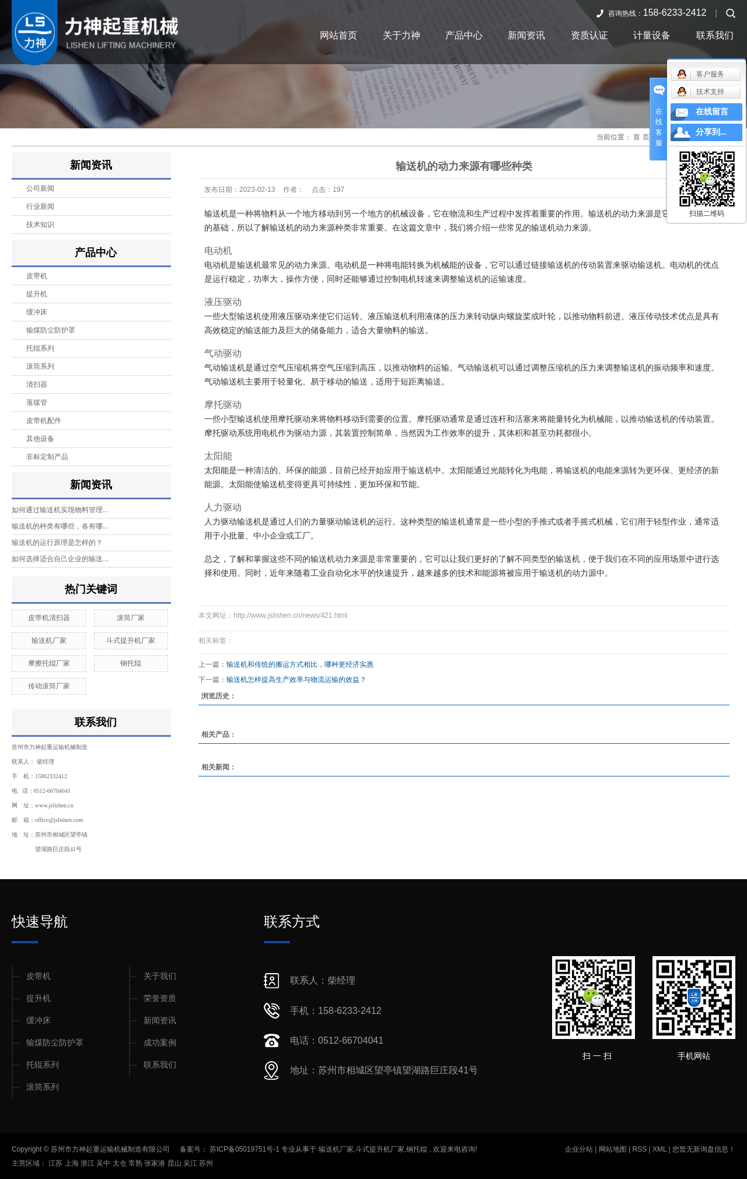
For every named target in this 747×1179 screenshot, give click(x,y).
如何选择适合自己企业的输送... (60, 559)
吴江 (191, 1163)
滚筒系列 (40, 366)
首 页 (641, 137)
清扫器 (36, 384)
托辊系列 (40, 348)
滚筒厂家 (131, 618)
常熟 (136, 1163)
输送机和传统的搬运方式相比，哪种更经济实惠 (300, 664)
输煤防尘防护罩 (50, 330)
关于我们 (160, 976)
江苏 (56, 1163)
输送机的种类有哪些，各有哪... (60, 526)
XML (659, 1149)
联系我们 (715, 35)
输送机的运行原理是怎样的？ (57, 542)
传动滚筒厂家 (49, 686)
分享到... (711, 132)
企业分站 (579, 1149)
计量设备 (652, 35)
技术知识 (40, 225)
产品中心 (464, 35)
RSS (639, 1149)
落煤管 (36, 402)
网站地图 (614, 1149)
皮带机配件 (43, 421)
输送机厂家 (49, 640)
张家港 (155, 1163)
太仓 (120, 1163)
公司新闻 (40, 188)
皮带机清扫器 (49, 618)
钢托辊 (130, 663)
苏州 (206, 1163)
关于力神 (401, 35)
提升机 (36, 294)
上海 (73, 1163)
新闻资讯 (526, 35)
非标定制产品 (47, 457)
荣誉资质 (160, 998)
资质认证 (589, 35)
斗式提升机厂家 (130, 640)
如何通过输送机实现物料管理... (60, 510)
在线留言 (712, 111)
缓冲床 (36, 312)
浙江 (88, 1163)
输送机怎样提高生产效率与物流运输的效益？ (296, 680)
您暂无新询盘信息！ (703, 1149)
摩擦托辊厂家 (49, 663)
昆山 (175, 1163)
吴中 (104, 1163)
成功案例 (160, 1042)
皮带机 (36, 276)
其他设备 (40, 439)
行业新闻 (40, 206)
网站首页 (338, 35)
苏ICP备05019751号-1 (245, 1149)
